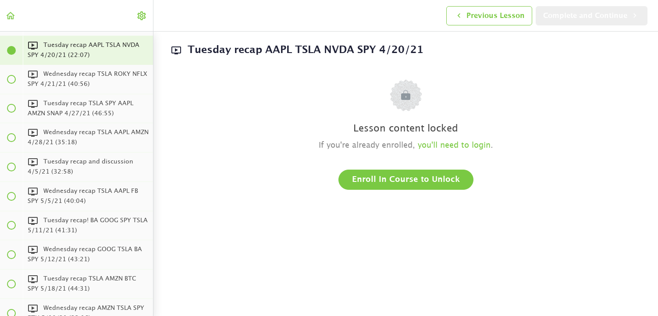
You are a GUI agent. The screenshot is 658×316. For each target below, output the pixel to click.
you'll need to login (454, 145)
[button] (11, 15)
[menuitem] (142, 15)
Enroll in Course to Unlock (406, 180)
